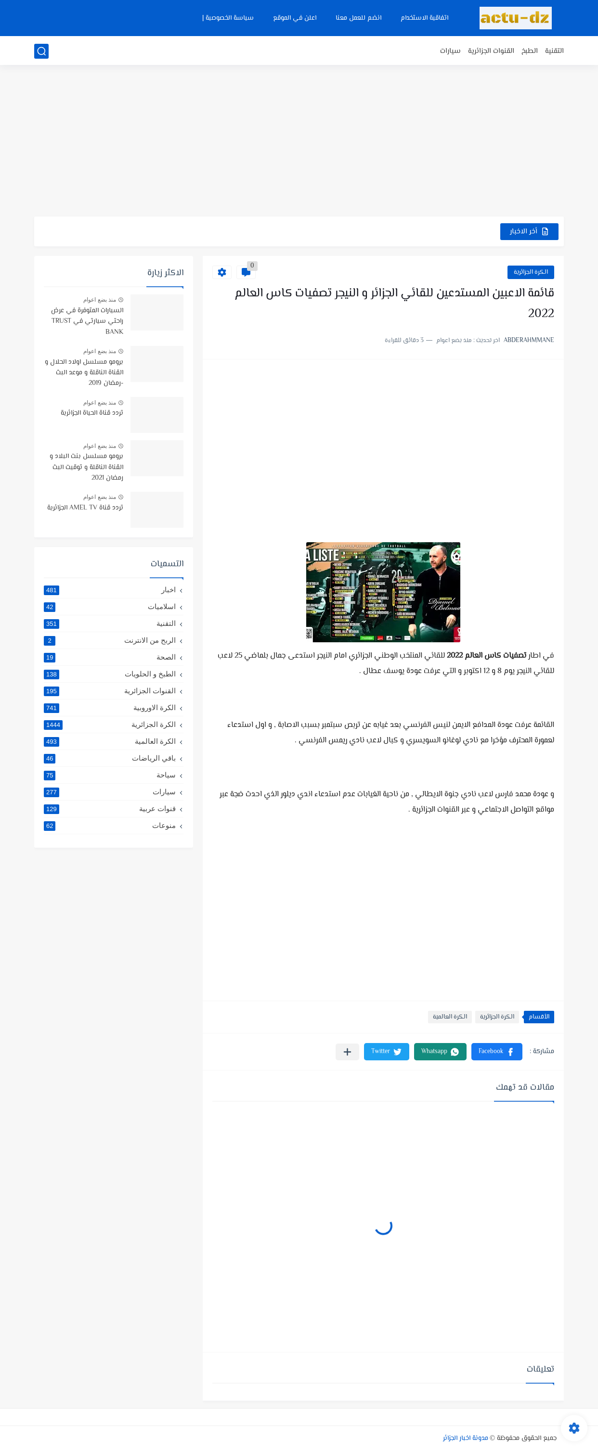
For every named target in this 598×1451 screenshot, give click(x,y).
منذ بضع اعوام (99, 299)
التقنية (554, 51)
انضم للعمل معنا (358, 18)
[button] (496, 1051)
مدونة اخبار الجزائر (465, 1438)
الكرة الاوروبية (110, 707)
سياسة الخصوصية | (228, 18)
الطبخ (529, 51)
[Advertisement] (299, 142)
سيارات (450, 51)
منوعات (110, 825)
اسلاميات (110, 606)
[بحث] (41, 51)
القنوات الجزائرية (491, 51)
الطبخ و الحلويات (110, 674)
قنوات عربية (110, 808)
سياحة (110, 775)
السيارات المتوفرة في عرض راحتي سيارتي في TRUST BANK (87, 321)
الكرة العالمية (450, 1017)
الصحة (110, 657)
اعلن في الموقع (294, 18)
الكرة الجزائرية (531, 272)
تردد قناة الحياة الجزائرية (92, 413)
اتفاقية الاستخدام (424, 18)
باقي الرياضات (110, 758)
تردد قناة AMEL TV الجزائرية (85, 508)
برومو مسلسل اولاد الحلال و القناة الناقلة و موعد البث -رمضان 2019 (84, 373)
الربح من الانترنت (110, 640)
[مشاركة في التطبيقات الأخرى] (347, 1052)
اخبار (110, 589)
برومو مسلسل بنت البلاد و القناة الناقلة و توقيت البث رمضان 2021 (86, 467)
